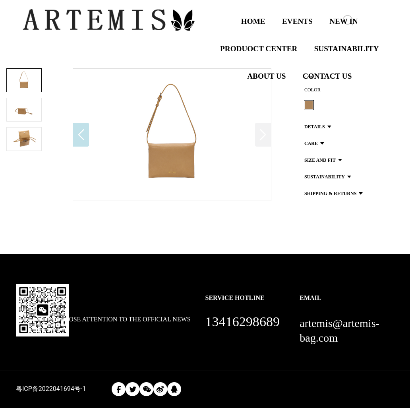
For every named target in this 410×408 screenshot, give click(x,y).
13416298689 (242, 321)
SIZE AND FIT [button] (323, 160)
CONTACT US (327, 76)
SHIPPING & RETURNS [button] (333, 193)
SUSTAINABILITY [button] (327, 177)
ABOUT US (266, 76)
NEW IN (343, 21)
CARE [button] (314, 143)
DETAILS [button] (317, 127)
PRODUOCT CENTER (258, 48)
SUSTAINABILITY (346, 48)
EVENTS (297, 21)
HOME (253, 21)
